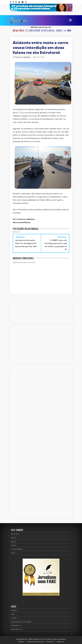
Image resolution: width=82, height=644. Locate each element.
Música (13, 541)
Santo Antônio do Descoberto (21, 622)
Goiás (13, 614)
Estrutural (15, 534)
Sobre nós (60, 641)
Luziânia (14, 618)
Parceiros (50, 641)
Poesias (13, 545)
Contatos (21, 641)
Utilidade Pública (17, 549)
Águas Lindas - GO (17, 629)
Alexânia (14, 610)
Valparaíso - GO (16, 625)
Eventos (13, 538)
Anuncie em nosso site (35, 641)
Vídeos (13, 553)
